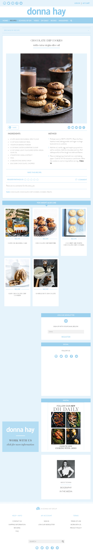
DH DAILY (44, 20)
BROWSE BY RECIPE (12, 30)
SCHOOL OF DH (25, 20)
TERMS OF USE (76, 521)
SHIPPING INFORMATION (17, 525)
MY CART (86, 3)
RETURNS (17, 528)
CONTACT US (17, 521)
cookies (43, 192)
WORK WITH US (76, 525)
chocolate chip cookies (29, 192)
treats (49, 192)
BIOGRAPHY (66, 487)
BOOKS (54, 20)
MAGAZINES (63, 20)
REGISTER (66, 337)
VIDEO (36, 20)
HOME (5, 20)
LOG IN (77, 3)
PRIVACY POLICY (76, 528)
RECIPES (13, 20)
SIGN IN (46, 521)
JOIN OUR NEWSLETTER (46, 525)
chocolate (14, 192)
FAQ (17, 531)
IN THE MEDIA (66, 491)
